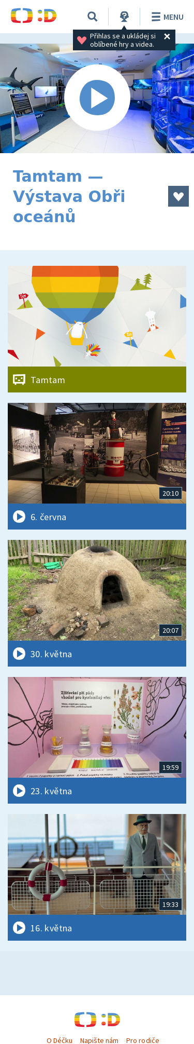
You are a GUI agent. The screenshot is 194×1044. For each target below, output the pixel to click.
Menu (166, 16)
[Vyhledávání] (92, 16)
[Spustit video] (97, 98)
